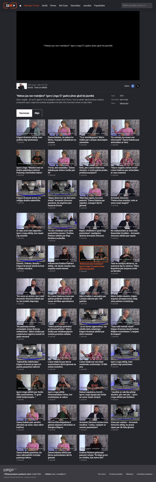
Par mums (102, 474)
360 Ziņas (63, 5)
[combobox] (136, 5)
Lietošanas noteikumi (144, 474)
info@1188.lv (22, 474)
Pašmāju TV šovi (31, 5)
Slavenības (75, 5)
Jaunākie (87, 5)
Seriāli (44, 5)
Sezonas (24, 113)
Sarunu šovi (124, 103)
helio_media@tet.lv (55, 474)
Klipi (37, 113)
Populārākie (99, 5)
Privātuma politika (115, 474)
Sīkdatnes (129, 474)
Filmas (53, 5)
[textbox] (137, 5)
